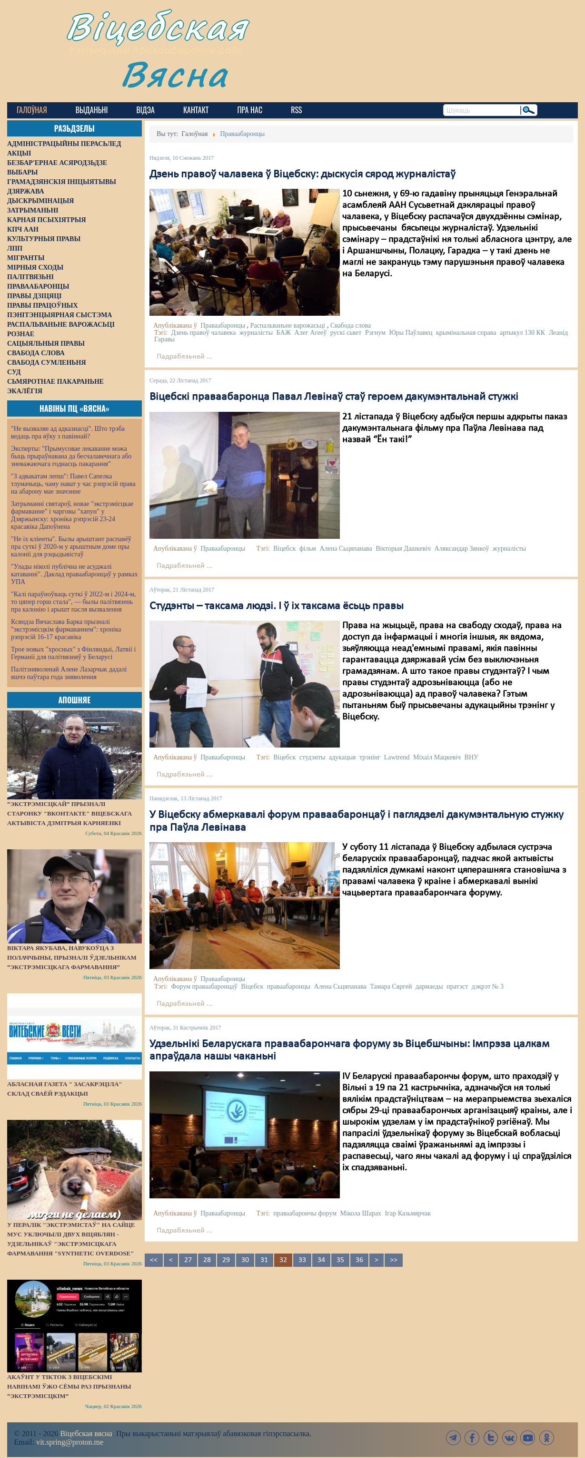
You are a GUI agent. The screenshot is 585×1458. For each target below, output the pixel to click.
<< (154, 1260)
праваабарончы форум (305, 1213)
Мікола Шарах (361, 1213)
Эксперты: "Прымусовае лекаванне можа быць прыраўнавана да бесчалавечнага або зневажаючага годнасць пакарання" (71, 456)
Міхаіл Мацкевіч (437, 757)
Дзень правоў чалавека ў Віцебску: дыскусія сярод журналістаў (302, 174)
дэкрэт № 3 (488, 986)
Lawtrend (397, 757)
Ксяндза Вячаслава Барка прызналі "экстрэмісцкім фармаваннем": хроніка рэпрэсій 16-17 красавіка (66, 629)
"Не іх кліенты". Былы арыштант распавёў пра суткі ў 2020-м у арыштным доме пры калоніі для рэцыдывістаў (71, 546)
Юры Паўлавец (410, 332)
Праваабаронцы (222, 325)
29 (226, 1260)
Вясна (174, 73)
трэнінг (369, 757)
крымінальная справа (466, 332)
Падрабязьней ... (184, 356)
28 (207, 1260)
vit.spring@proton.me (69, 1442)
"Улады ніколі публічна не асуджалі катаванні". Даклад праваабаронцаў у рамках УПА (74, 574)
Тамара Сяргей (391, 986)
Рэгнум (375, 332)
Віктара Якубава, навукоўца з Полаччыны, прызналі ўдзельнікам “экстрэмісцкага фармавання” (72, 957)
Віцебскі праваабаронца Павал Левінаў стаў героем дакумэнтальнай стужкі (333, 397)
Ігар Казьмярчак (408, 1213)
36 (359, 1260)
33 (302, 1260)
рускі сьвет (346, 332)
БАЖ (284, 332)
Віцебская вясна (86, 1433)
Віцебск (284, 548)
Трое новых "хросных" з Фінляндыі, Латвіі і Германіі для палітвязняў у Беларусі (73, 653)
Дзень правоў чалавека (203, 332)
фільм (307, 548)
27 (188, 1260)
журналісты (256, 332)
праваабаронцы (288, 986)
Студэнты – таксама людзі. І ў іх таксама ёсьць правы (276, 606)
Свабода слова (350, 325)
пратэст (457, 986)
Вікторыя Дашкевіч (403, 548)
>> (393, 1260)
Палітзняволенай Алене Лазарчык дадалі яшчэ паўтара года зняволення (69, 673)
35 (340, 1260)
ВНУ (471, 757)
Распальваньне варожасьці (287, 325)
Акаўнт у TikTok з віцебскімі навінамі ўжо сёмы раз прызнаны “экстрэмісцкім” (69, 1386)
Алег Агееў (311, 332)
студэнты (312, 757)
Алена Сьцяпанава (345, 548)
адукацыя (342, 757)
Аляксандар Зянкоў (462, 548)
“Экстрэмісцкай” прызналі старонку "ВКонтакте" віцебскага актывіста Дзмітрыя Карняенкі (69, 813)
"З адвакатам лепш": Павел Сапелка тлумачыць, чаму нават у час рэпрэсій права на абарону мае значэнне (73, 484)
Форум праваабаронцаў (204, 986)
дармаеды (429, 986)
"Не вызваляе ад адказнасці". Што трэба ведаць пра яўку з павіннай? (68, 432)
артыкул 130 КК (522, 332)
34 (321, 1260)
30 (245, 1260)
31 (264, 1260)
